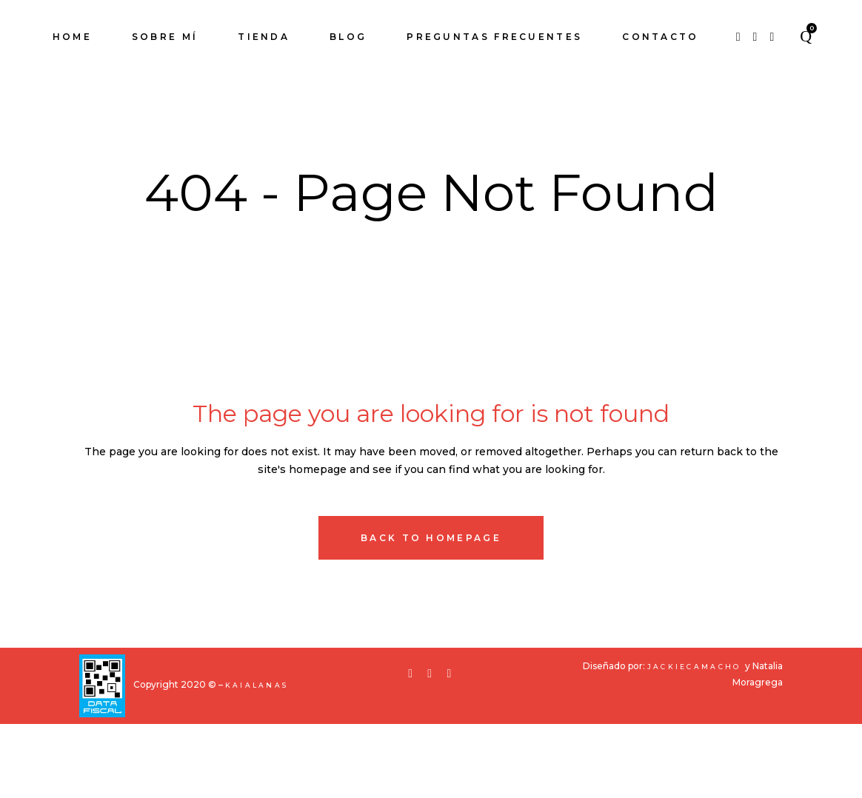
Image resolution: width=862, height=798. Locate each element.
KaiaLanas (257, 759)
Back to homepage (431, 611)
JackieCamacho (696, 741)
